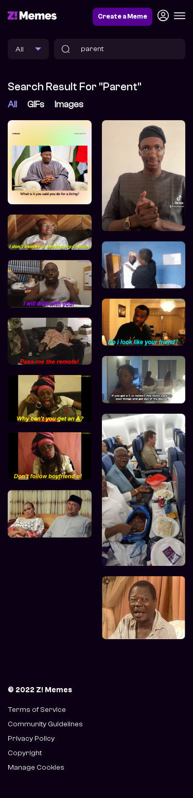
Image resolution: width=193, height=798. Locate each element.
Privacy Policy (31, 738)
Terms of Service (37, 709)
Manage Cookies (36, 767)
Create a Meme (122, 16)
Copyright (25, 752)
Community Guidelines (45, 724)
